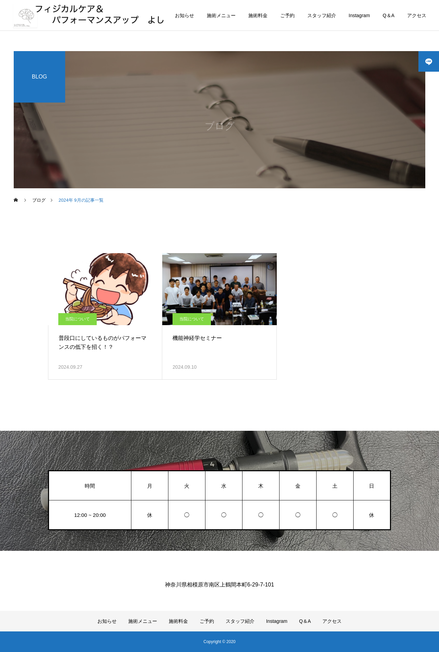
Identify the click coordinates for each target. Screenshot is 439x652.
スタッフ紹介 (321, 15)
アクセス (416, 15)
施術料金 (258, 15)
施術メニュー (221, 15)
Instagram (359, 15)
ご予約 (287, 15)
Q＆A (388, 15)
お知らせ (184, 15)
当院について (77, 319)
